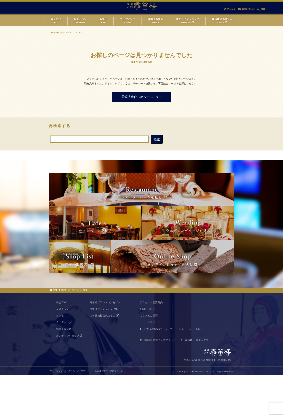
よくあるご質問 (149, 357)
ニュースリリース (150, 364)
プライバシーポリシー (78, 413)
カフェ (60, 357)
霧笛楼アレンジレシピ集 (104, 350)
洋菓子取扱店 (64, 370)
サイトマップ (56, 413)
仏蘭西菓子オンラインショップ (172, 291)
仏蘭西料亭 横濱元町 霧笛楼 (141, 196)
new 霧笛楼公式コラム (104, 357)
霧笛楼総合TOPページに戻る (141, 97)
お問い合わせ (147, 350)
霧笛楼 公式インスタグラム (158, 381)
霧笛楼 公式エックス (194, 381)
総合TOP (61, 344)
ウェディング (64, 364)
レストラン (62, 350)
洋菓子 (198, 370)
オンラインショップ (69, 377)
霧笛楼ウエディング (188, 244)
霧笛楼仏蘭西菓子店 (79, 291)
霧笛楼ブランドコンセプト (105, 344)
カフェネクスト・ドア (95, 244)
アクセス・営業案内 (151, 344)
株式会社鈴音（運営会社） (109, 413)
